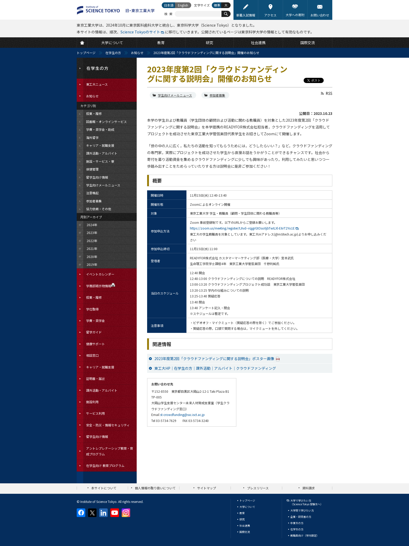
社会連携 (244, 525)
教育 (242, 513)
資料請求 (308, 488)
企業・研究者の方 (300, 517)
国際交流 (244, 532)
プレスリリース (258, 488)
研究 (242, 519)
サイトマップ (206, 488)
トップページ (86, 52)
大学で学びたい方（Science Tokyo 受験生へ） (306, 502)
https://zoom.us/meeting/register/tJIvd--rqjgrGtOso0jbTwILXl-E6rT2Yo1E (242, 228)
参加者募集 (217, 95)
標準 (217, 5)
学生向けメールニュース (175, 95)
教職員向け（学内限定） (304, 535)
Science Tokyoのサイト (140, 31)
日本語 (168, 5)
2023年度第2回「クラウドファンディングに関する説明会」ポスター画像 (214, 358)
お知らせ (137, 52)
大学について (247, 507)
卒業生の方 (296, 523)
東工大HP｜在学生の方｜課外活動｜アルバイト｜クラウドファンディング (215, 368)
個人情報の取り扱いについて (155, 488)
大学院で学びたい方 (302, 510)
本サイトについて (103, 488)
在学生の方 (113, 52)
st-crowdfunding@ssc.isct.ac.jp (182, 414)
